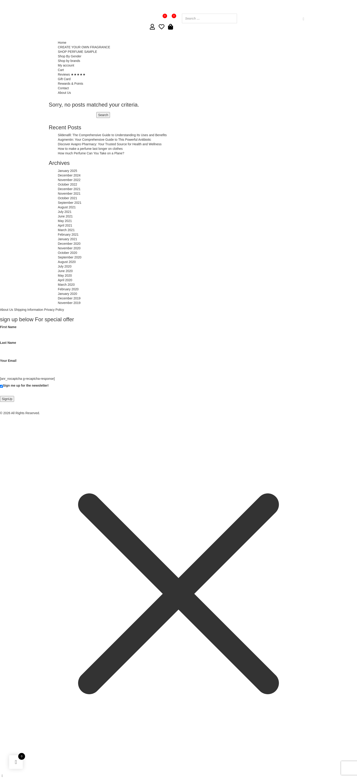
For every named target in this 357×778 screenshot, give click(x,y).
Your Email (45, 364)
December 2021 (69, 189)
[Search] (303, 19)
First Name (45, 330)
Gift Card (64, 79)
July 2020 (64, 266)
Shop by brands (69, 61)
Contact (63, 88)
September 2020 (70, 257)
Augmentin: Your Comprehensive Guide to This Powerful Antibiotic (104, 139)
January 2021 (67, 239)
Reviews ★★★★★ (72, 74)
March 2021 (66, 230)
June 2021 (65, 216)
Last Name (45, 346)
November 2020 (69, 248)
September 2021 (70, 202)
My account (66, 65)
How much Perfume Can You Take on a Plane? (91, 153)
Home (62, 42)
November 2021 (69, 193)
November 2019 (69, 303)
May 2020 (65, 275)
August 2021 (67, 207)
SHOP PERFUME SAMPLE (77, 52)
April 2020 (65, 280)
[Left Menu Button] (2, 776)
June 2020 (65, 271)
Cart (61, 70)
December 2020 (69, 243)
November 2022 (69, 180)
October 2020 (67, 253)
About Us (64, 92)
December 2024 (69, 175)
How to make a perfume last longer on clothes (90, 148)
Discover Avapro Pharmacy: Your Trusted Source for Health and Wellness (110, 144)
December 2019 (69, 298)
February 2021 (68, 234)
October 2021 (67, 198)
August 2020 (67, 262)
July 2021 (64, 212)
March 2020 (66, 284)
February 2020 (68, 289)
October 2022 (67, 184)
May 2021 (65, 221)
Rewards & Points (70, 83)
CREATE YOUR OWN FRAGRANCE (84, 47)
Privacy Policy (54, 309)
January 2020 (67, 294)
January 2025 (67, 171)
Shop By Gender (70, 56)
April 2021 (65, 225)
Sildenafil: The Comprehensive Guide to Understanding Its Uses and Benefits (112, 135)
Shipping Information (28, 309)
